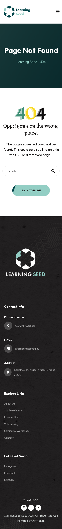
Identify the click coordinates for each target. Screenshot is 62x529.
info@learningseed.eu (27, 348)
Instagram (10, 466)
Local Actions (12, 417)
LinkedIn (9, 479)
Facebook (10, 473)
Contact (9, 437)
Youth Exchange (13, 410)
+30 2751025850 (25, 325)
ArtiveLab (38, 520)
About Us (9, 403)
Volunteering (11, 424)
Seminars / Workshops (17, 430)
